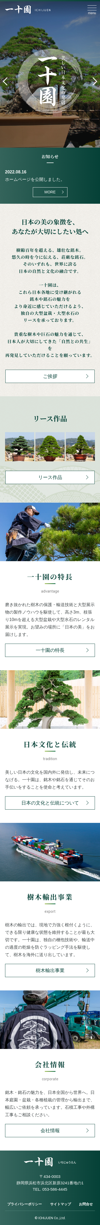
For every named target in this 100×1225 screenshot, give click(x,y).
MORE (50, 192)
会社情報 (50, 1130)
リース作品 (50, 477)
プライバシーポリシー (24, 1204)
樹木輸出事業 (50, 970)
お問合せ (86, 1204)
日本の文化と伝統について (50, 803)
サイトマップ (60, 1204)
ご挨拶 (50, 376)
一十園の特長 (50, 650)
